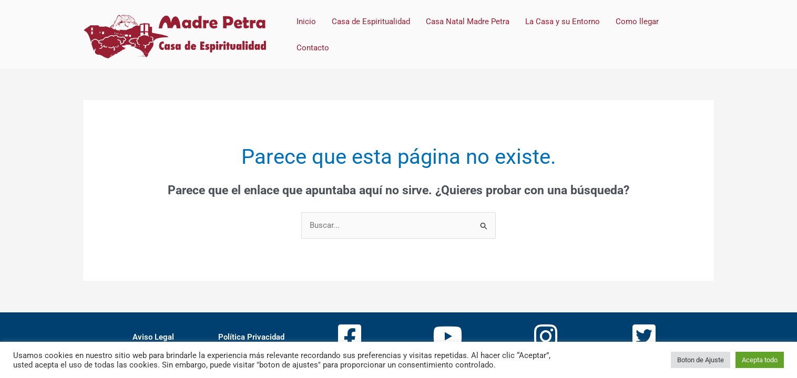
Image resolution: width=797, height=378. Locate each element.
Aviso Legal (153, 337)
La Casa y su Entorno (562, 21)
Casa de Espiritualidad (371, 21)
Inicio (306, 21)
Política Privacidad (251, 337)
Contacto (313, 47)
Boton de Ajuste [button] (700, 360)
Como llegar (637, 21)
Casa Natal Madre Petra (467, 21)
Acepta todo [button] (760, 360)
